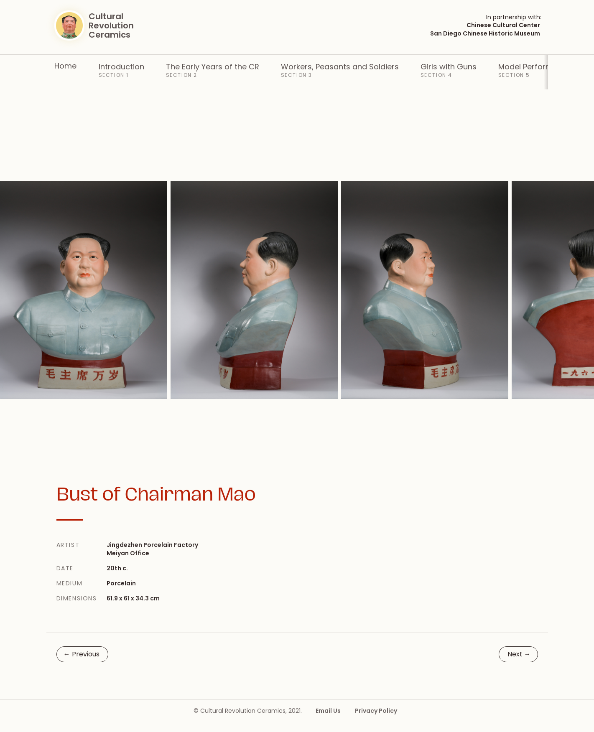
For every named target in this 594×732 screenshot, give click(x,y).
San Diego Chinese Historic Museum (485, 33)
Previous (81, 654)
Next (519, 654)
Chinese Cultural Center (503, 25)
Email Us (328, 711)
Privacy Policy (376, 711)
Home (65, 66)
